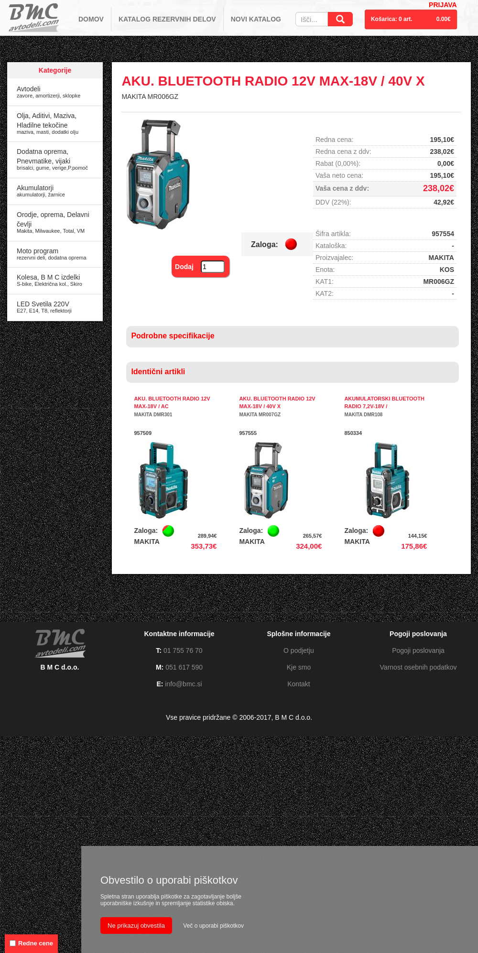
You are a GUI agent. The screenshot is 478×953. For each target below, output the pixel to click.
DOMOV (91, 19)
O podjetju (298, 650)
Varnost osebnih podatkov (418, 667)
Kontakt (298, 684)
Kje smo (299, 667)
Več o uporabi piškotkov (213, 925)
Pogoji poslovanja (418, 650)
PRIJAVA (443, 5)
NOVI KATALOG (256, 19)
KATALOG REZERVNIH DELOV (167, 19)
